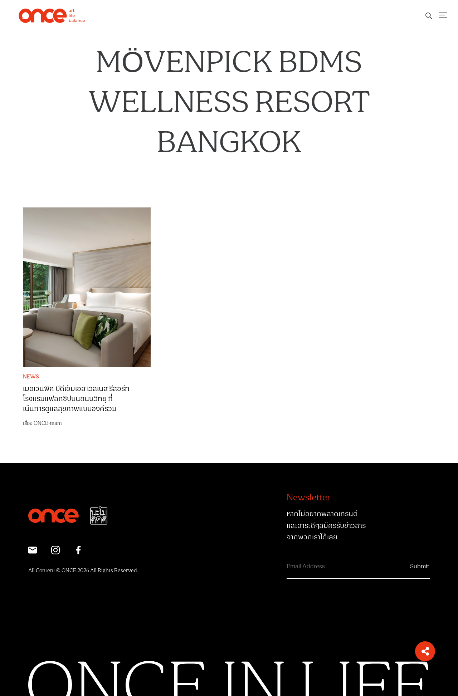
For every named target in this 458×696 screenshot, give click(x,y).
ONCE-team (48, 423)
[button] (425, 651)
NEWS (31, 376)
